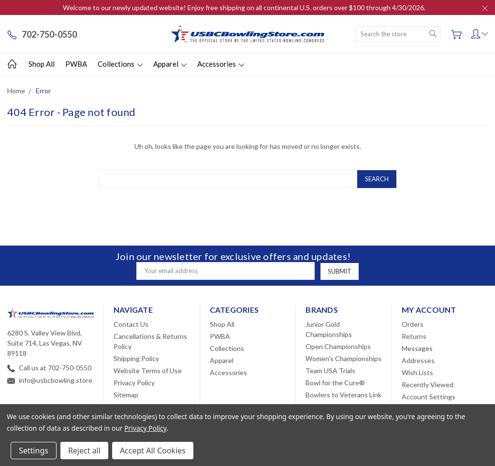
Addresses (418, 360)
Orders (412, 324)
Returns (414, 336)
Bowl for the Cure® (335, 382)
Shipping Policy (136, 358)
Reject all (84, 450)
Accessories (220, 63)
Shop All (42, 63)
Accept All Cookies (153, 450)
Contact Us (131, 324)
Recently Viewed (427, 384)
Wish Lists (417, 372)
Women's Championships (343, 358)
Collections (120, 63)
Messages (417, 348)
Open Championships (338, 346)
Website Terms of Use (148, 370)
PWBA (76, 63)
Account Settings (428, 396)
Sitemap (126, 394)
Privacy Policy (134, 382)
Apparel (170, 63)
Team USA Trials (330, 370)
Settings (33, 450)
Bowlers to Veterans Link (343, 394)
